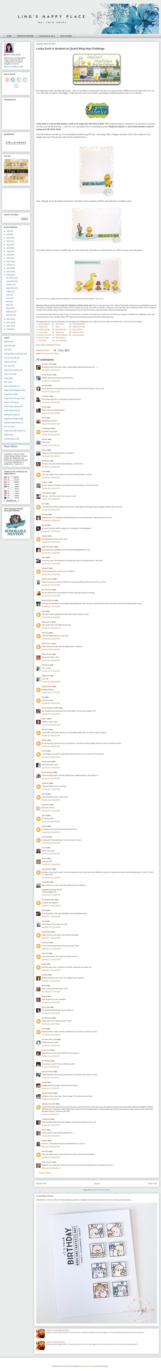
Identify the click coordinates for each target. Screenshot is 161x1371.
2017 (9, 261)
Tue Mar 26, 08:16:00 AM (51, 445)
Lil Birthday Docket (44, 1196)
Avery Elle (8, 346)
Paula (44, 910)
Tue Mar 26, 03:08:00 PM (51, 682)
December (10, 278)
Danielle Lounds (78, 332)
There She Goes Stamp (50, 353)
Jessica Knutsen (78, 335)
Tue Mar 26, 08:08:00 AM (51, 424)
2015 (9, 268)
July (8, 295)
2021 (9, 248)
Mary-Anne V (46, 643)
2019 (9, 255)
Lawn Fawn (8, 374)
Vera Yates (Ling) (13, 55)
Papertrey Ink (9, 394)
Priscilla (45, 514)
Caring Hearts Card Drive (13, 354)
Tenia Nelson (47, 493)
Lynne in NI (46, 1050)
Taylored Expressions (12, 423)
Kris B (44, 751)
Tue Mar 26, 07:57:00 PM (51, 811)
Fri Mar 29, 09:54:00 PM (50, 1114)
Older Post (152, 1183)
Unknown (45, 783)
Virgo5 (44, 996)
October (9, 285)
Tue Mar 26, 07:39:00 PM (51, 789)
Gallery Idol (8, 362)
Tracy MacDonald (78, 324)
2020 (9, 251)
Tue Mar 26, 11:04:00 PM (51, 864)
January (9, 315)
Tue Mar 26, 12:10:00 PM (51, 585)
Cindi (44, 557)
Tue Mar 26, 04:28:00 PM (51, 703)
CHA (6, 350)
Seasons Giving (10, 402)
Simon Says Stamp (11, 406)
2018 (9, 258)
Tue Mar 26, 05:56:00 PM (51, 746)
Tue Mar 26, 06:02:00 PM (51, 757)
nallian (44, 826)
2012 (9, 319)
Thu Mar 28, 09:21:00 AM (51, 1013)
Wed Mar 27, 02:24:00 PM (51, 959)
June (8, 298)
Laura (44, 848)
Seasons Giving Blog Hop (55, 1342)
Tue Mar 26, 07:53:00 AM (51, 413)
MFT (6, 382)
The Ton (7, 427)
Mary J (44, 719)
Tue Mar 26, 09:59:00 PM (51, 854)
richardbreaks (47, 375)
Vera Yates (42, 340)
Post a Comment (45, 1173)
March (8, 308)
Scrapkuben (46, 428)
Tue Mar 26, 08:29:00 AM (51, 467)
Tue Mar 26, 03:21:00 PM (51, 692)
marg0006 (45, 882)
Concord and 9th (10, 358)
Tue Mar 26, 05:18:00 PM (51, 725)
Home (97, 1183)
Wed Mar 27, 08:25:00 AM (51, 938)
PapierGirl (45, 805)
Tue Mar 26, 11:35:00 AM (51, 574)
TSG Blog (126, 321)
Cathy (44, 964)
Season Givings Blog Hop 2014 (57, 1330)
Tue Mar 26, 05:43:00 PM (51, 735)
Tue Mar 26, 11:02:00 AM (51, 531)
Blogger (105, 1366)
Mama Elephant (10, 386)
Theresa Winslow (61, 335)
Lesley (44, 1082)
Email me (15, 64)
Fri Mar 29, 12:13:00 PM (50, 1088)
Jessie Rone (59, 324)
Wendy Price (43, 327)
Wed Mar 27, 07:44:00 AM (51, 927)
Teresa (44, 858)
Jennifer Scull (47, 364)
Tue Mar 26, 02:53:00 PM (51, 660)
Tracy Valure (43, 332)
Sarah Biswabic (48, 547)
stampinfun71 (47, 869)
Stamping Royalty (11, 415)
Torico (57, 327)
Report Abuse (10, 446)
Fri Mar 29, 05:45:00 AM (50, 1067)
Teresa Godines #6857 (50, 708)
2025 (9, 234)
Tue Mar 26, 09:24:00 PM (51, 843)
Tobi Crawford (60, 338)
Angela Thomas (44, 329)
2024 (9, 238)
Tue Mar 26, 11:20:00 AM (51, 564)
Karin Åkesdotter (61, 340)
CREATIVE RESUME (25, 36)
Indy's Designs (47, 772)
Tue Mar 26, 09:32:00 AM (51, 499)
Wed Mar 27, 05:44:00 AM (51, 906)
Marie (44, 985)
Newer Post (41, 1183)
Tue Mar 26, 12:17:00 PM (51, 596)
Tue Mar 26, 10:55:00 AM (51, 520)
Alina (44, 921)
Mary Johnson (77, 329)
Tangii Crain (59, 332)
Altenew (7, 342)
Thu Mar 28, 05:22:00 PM (51, 1045)
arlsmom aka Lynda (49, 1039)
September (10, 288)
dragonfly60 (46, 932)
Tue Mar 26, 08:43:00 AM (51, 477)
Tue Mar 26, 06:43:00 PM (51, 778)
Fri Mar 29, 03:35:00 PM (50, 1099)
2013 (9, 275)
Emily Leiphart (47, 579)
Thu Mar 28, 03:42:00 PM (51, 1035)
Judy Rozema (47, 686)
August (9, 291)
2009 (9, 329)
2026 (9, 231)
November (10, 281)
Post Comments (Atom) (101, 1190)
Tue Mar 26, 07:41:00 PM (51, 800)
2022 (9, 245)
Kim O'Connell (44, 338)
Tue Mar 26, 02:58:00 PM (51, 671)
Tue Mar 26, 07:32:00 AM (51, 370)
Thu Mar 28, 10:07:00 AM (51, 1024)
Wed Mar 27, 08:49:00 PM (51, 981)
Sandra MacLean (45, 335)
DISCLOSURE (66, 36)
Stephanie (45, 665)
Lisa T (44, 1130)
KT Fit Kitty (46, 1061)
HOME (9, 36)
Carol (44, 471)
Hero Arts (7, 366)
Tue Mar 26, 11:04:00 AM (51, 553)
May (8, 301)
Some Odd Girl (9, 410)
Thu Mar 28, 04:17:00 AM (51, 992)
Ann (43, 504)
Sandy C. (45, 729)
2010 (9, 326)
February (9, 312)
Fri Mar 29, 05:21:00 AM (50, 1056)
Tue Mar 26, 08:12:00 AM (51, 435)
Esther (44, 450)
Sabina (44, 740)
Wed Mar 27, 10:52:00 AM (51, 949)
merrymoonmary (87, 1366)
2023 (9, 241)
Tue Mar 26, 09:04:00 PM (51, 832)
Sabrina (45, 536)
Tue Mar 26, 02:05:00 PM (51, 617)
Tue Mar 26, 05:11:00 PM (51, 714)
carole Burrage (60, 329)
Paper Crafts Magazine (13, 390)
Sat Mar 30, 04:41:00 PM (51, 1136)
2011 (9, 323)
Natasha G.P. (46, 622)
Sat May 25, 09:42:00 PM (51, 1157)
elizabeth (45, 568)
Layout (6, 378)
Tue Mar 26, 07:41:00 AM (51, 392)
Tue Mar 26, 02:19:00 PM (51, 639)
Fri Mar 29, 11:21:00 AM (50, 1078)
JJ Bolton (45, 396)
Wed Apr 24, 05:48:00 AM (51, 1147)
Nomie (44, 794)
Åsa (43, 697)
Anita (44, 611)
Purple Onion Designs (12, 398)
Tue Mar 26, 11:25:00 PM (51, 895)
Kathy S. (45, 482)
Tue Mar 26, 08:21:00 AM (51, 456)
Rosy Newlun (47, 654)
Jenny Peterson (44, 324)
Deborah (45, 1151)
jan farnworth (47, 590)
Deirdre (44, 1141)
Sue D (44, 815)
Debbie (44, 439)
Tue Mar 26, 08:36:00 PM (51, 821)
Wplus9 (7, 435)
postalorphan (47, 1018)
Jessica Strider (47, 1072)
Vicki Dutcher (47, 1162)
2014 (9, 272)
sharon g (45, 633)
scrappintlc (46, 1119)
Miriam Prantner (48, 600)
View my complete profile (13, 67)
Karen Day (46, 1007)
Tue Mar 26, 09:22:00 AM (51, 488)
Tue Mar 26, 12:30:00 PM (51, 606)
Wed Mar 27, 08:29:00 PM (51, 970)
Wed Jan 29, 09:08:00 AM (51, 1168)
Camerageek (46, 762)
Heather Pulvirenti (78, 327)
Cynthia (45, 975)
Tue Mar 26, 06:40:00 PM (51, 768)
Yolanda (45, 837)
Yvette (44, 407)
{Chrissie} (45, 461)
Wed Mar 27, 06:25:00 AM (51, 916)
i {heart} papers (10, 439)
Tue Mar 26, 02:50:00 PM (51, 649)
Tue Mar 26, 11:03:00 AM (51, 542)
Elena (44, 418)
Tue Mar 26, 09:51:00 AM (51, 510)
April (8, 305)
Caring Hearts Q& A (47, 36)
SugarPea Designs (11, 419)
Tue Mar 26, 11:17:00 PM (51, 877)
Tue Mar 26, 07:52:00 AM (51, 402)
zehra (44, 1029)
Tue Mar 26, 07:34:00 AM (51, 381)
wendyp (45, 385)
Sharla (44, 525)
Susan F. (45, 953)
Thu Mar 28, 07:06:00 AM (51, 1002)
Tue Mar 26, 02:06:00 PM (51, 628)
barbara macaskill (48, 1104)
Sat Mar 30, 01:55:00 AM (50, 1125)
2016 (9, 265)
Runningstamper (48, 900)
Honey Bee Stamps (11, 370)
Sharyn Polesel (47, 1093)
